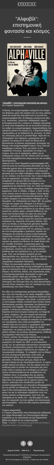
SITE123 (26, 459)
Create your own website (39, 459)
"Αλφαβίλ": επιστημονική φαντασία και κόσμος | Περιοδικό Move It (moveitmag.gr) (26, 424)
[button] (3, 4)
